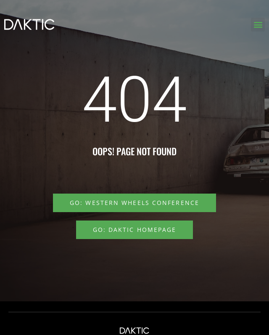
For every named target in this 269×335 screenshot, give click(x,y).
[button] (258, 25)
